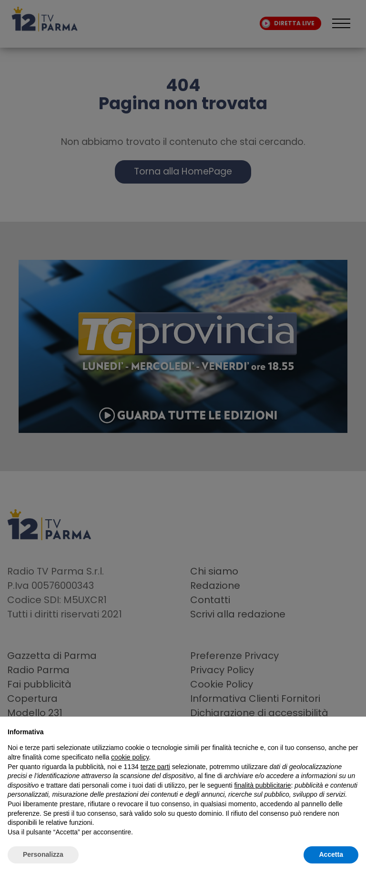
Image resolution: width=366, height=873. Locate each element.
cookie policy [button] (130, 757)
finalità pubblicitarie (262, 785)
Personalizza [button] (43, 854)
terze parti (155, 766)
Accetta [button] (331, 854)
